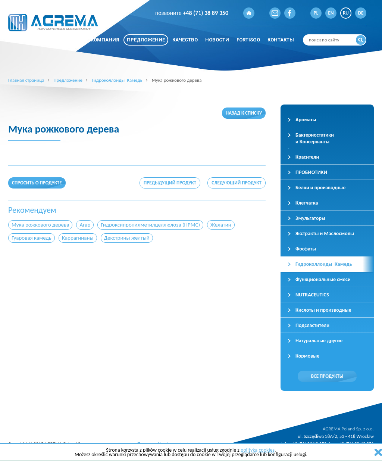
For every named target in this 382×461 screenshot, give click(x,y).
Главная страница (26, 80)
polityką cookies (258, 450)
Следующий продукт (237, 183)
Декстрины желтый (127, 237)
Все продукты (327, 376)
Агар (84, 224)
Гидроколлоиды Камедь (117, 80)
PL (316, 13)
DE (361, 13)
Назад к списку (244, 113)
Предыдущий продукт (170, 183)
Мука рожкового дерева (40, 224)
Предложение (67, 80)
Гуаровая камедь (31, 237)
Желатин (220, 224)
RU (346, 13)
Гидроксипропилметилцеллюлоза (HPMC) (150, 224)
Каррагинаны (78, 237)
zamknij (378, 452)
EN (331, 13)
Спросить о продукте (37, 183)
